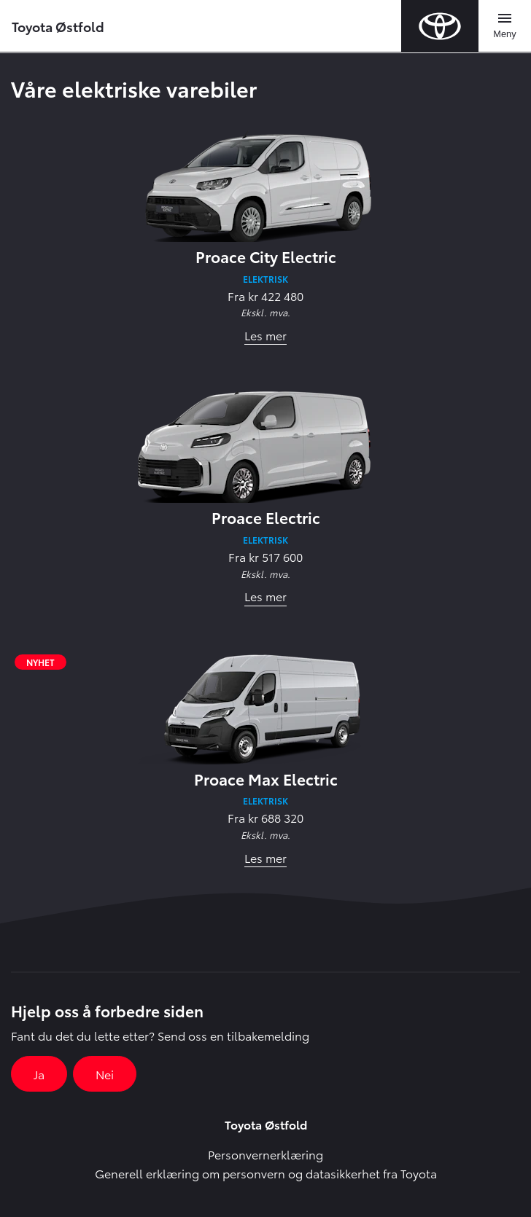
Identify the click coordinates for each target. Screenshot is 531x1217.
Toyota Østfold (58, 26)
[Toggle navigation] (504, 26)
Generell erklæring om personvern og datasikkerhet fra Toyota (266, 1173)
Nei (105, 1073)
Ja (39, 1073)
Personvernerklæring (265, 1154)
